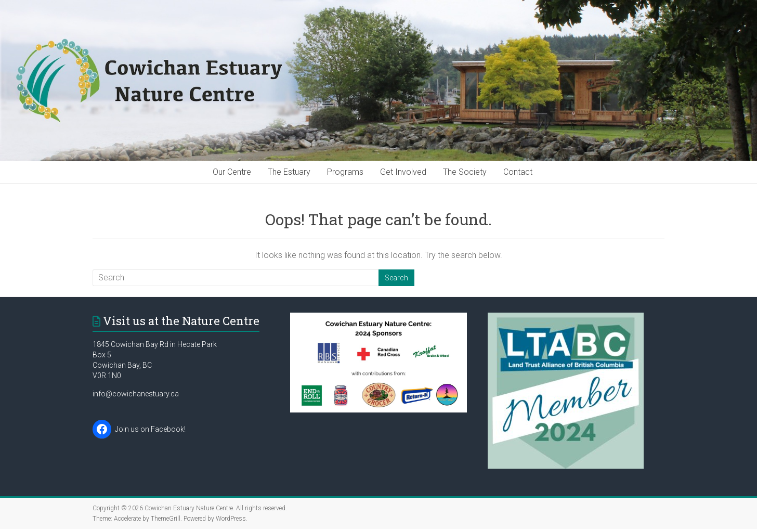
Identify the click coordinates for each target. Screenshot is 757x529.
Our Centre (232, 172)
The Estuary (289, 172)
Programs (345, 172)
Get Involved (403, 172)
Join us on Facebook (149, 429)
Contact (517, 172)
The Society (465, 172)
